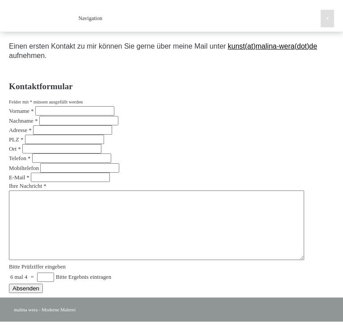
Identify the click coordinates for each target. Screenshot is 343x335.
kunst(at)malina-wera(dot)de (272, 46)
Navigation (206, 18)
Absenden (26, 301)
